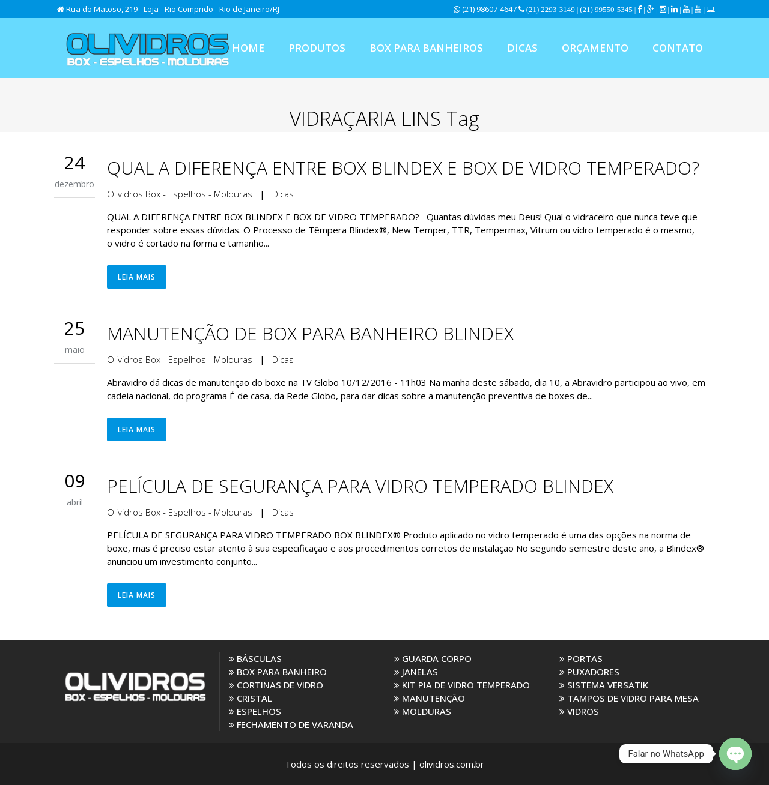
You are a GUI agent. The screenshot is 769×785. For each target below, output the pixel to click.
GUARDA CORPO (433, 658)
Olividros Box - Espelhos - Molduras (179, 194)
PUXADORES (589, 672)
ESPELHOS (255, 711)
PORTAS (581, 658)
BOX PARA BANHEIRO (278, 672)
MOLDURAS (422, 711)
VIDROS (579, 711)
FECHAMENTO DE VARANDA (291, 724)
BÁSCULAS (255, 658)
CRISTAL (250, 698)
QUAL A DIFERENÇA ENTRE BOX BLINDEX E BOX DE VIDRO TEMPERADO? (403, 167)
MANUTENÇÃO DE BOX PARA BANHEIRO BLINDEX (310, 333)
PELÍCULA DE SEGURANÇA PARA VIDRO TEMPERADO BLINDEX (360, 486)
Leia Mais (137, 277)
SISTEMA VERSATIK (603, 685)
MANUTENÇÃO (429, 698)
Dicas (283, 194)
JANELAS (416, 672)
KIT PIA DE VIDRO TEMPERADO (462, 685)
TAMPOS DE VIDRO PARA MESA (629, 698)
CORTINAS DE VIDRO (276, 685)
